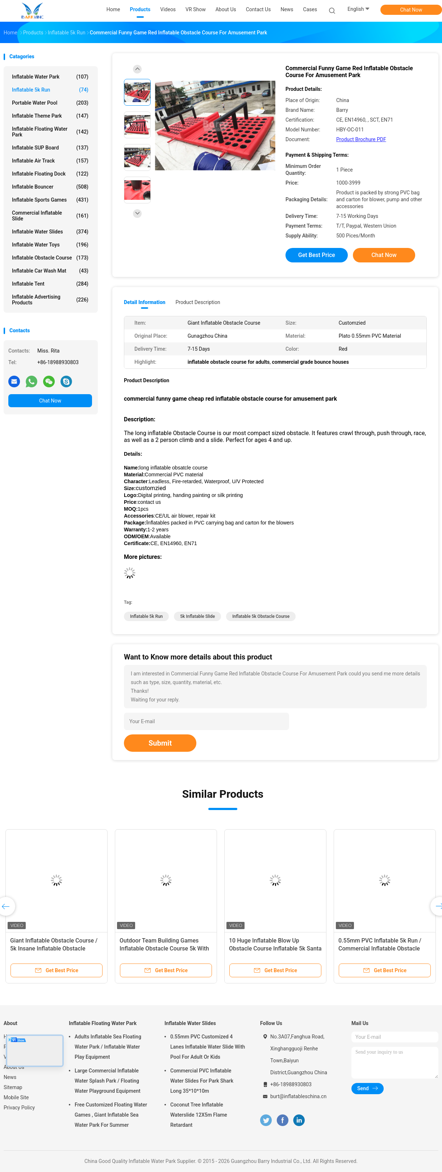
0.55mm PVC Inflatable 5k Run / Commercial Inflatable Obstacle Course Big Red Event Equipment (380, 948)
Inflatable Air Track (50, 160)
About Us (14, 1067)
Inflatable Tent (50, 283)
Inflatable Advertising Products (50, 299)
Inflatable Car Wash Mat (50, 270)
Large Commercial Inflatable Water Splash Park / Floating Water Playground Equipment (108, 1081)
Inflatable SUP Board (50, 147)
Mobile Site (16, 1097)
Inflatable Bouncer (50, 186)
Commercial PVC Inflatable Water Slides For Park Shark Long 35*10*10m (201, 1081)
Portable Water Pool (50, 102)
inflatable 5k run (146, 616)
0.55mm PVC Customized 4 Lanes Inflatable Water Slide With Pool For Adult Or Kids (207, 1047)
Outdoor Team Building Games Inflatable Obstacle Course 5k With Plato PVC (164, 948)
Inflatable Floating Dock (50, 173)
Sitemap (13, 1087)
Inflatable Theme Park (50, 115)
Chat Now (411, 10)
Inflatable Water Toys (50, 244)
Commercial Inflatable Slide (50, 216)
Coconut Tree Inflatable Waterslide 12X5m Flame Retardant (198, 1115)
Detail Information (144, 302)
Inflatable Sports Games (50, 199)
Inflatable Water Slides (50, 231)
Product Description (197, 302)
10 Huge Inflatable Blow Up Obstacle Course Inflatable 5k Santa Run (275, 948)
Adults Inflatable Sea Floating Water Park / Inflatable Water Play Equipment (108, 1047)
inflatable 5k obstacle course (260, 616)
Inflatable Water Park (50, 76)
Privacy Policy (19, 1107)
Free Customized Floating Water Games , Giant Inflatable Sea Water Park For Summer (111, 1115)
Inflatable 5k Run (50, 89)
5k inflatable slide (197, 616)
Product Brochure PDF (361, 139)
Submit (160, 743)
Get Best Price (316, 255)
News (10, 1077)
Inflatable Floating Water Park (50, 132)
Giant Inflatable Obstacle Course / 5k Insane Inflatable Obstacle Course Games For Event (53, 948)
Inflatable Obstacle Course (50, 257)
